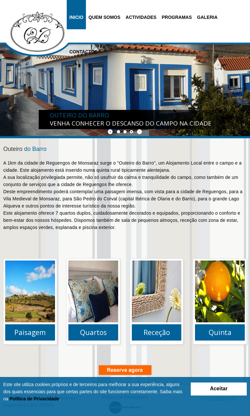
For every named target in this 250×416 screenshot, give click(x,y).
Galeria (207, 17)
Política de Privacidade (34, 398)
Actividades (141, 17)
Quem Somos (104, 17)
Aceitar (219, 388)
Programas (177, 17)
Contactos (83, 51)
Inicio (76, 17)
